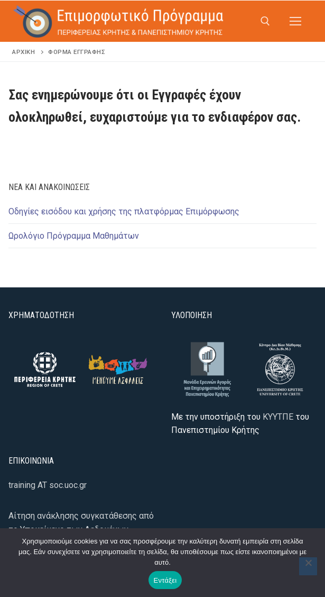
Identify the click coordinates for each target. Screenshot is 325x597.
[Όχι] (308, 566)
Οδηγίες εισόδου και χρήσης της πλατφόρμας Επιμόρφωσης (123, 211)
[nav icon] (295, 21)
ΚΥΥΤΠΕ (278, 417)
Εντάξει (165, 580)
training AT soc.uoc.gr (47, 485)
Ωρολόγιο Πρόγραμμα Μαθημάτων (73, 236)
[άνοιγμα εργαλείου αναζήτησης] (265, 21)
